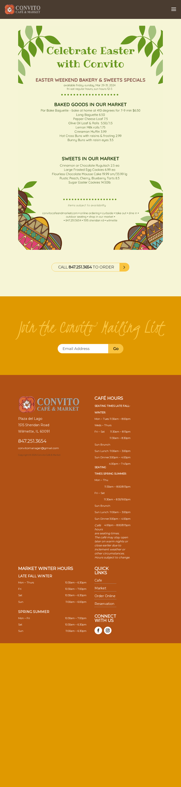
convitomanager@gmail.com (38, 448)
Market (100, 588)
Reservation (104, 604)
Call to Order (86, 267)
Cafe (98, 580)
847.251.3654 (32, 441)
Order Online (105, 596)
